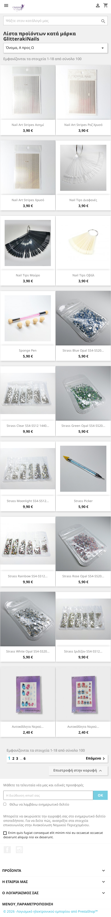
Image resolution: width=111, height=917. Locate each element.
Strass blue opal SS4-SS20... (83, 350)
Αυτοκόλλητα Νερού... (28, 726)
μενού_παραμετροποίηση (27, 904)
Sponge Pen (28, 350)
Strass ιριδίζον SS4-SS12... (83, 651)
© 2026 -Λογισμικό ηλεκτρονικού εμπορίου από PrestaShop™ (50, 911)
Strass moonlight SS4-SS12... (28, 501)
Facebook (7, 849)
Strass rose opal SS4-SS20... (83, 576)
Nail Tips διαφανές (83, 200)
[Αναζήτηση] (55, 20)
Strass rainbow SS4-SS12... (28, 576)
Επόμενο (96, 758)
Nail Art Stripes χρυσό (28, 200)
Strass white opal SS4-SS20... (28, 651)
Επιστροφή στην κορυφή (78, 771)
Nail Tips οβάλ (83, 275)
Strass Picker (83, 501)
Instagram (19, 849)
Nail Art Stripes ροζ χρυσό (83, 125)
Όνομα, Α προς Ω (55, 48)
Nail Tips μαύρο (28, 275)
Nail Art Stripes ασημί (28, 125)
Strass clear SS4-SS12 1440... (28, 426)
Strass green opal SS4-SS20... (83, 426)
